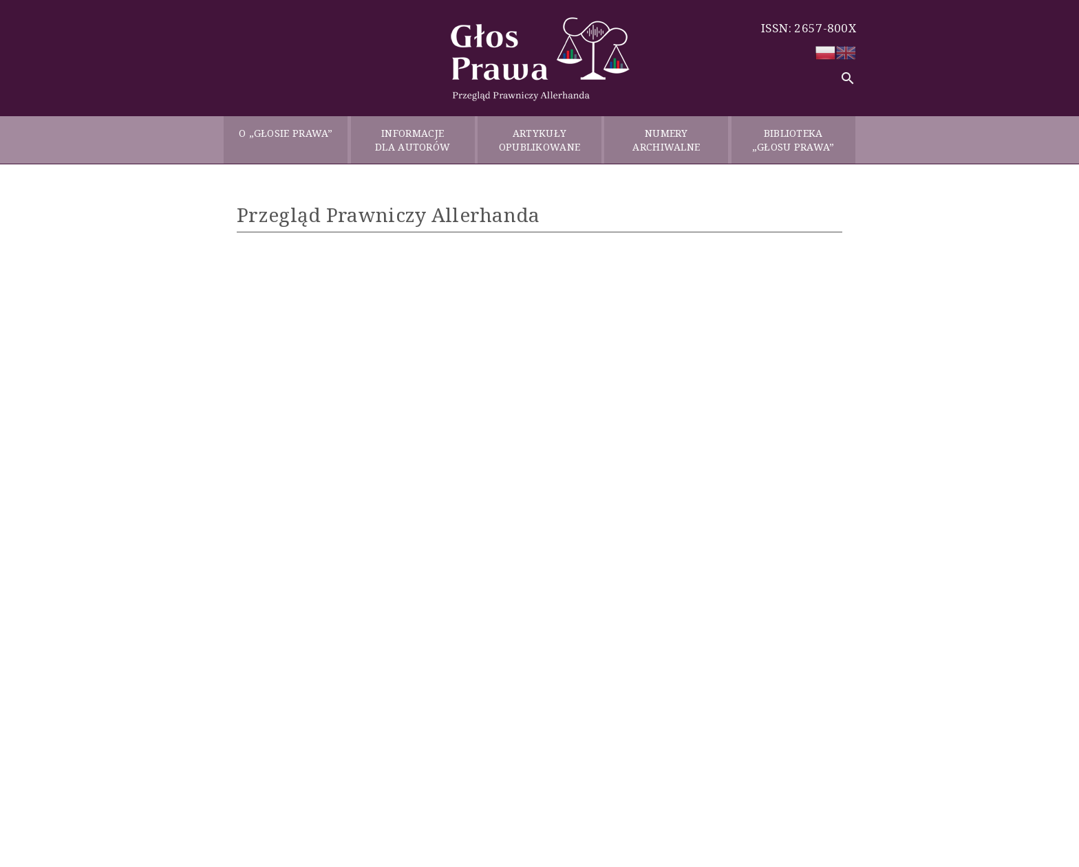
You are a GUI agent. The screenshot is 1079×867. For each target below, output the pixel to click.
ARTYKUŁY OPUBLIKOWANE (540, 140)
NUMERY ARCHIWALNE (666, 140)
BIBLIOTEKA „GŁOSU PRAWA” (793, 140)
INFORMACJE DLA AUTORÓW (412, 140)
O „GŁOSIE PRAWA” (286, 140)
